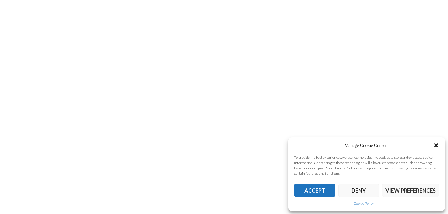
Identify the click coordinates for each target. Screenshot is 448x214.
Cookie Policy (364, 203)
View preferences (410, 190)
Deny (358, 190)
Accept (314, 190)
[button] (436, 145)
